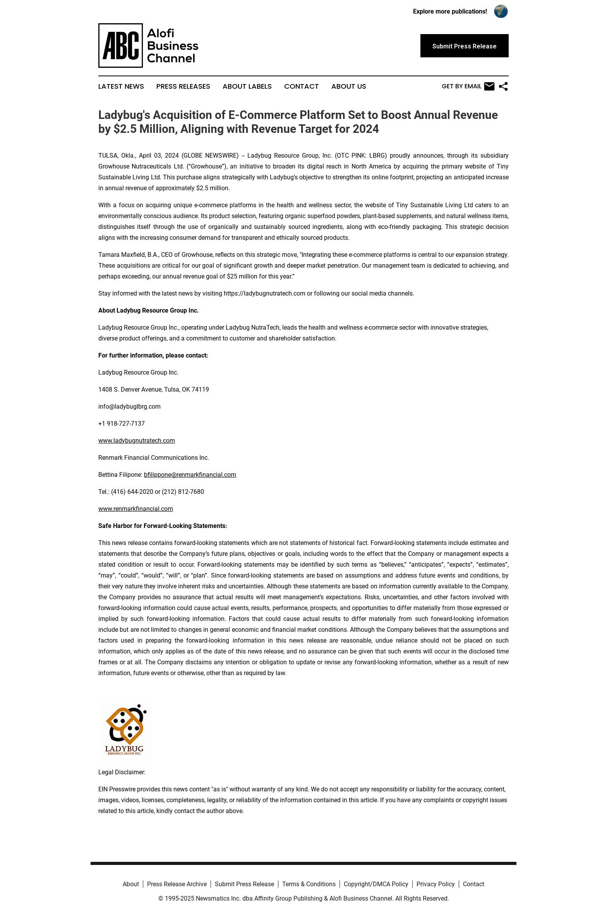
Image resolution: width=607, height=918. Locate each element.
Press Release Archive (177, 884)
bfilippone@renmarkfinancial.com (190, 474)
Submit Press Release (244, 884)
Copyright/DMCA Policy (376, 884)
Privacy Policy (436, 884)
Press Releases (183, 86)
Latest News (121, 86)
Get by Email (468, 86)
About (131, 884)
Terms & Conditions (309, 884)
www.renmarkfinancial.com (135, 508)
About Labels (247, 86)
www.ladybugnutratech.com (136, 440)
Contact (301, 86)
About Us (348, 86)
